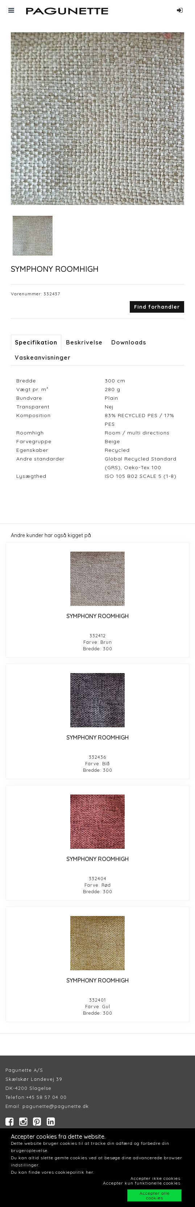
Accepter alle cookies (155, 1195)
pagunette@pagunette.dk (55, 1106)
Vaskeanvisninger (43, 357)
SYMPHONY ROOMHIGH (97, 616)
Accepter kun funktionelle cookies (142, 1183)
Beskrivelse (84, 342)
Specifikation (36, 342)
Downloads (128, 342)
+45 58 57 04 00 (46, 1097)
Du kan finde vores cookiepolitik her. (52, 1172)
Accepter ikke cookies (155, 1178)
